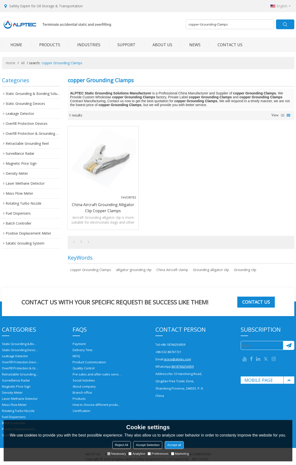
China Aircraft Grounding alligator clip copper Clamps (103, 207)
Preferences (158, 454)
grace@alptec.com (177, 359)
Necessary (116, 454)
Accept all (174, 445)
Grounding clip (245, 269)
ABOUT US (158, 44)
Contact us (256, 302)
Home (10, 63)
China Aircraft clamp (172, 269)
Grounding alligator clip (211, 269)
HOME (12, 44)
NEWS (191, 44)
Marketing (180, 454)
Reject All (121, 445)
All (23, 63)
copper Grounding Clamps (90, 269)
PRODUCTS (45, 44)
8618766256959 (183, 366)
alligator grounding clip (134, 269)
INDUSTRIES (84, 44)
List (283, 115)
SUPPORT (122, 44)
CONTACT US (225, 44)
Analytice (136, 454)
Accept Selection (148, 445)
